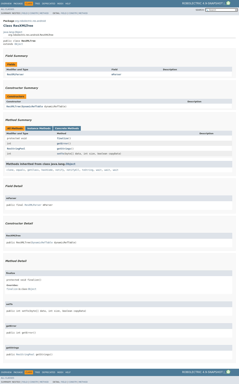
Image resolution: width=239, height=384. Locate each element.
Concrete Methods (67, 128)
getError (62, 143)
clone (9, 170)
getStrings (64, 148)
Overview (6, 3)
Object (18, 44)
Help (68, 3)
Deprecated (48, 3)
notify (59, 170)
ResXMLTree (13, 106)
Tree (37, 3)
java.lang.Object (12, 32)
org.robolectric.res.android (30, 21)
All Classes (7, 9)
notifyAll (73, 170)
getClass (33, 170)
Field (25, 13)
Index (60, 3)
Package (18, 3)
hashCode (47, 170)
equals (20, 170)
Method (44, 13)
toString (87, 170)
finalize (62, 138)
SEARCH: (200, 10)
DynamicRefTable (32, 106)
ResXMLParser (15, 74)
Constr (34, 13)
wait (99, 170)
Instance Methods (38, 128)
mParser (116, 74)
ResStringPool (16, 148)
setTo (60, 153)
